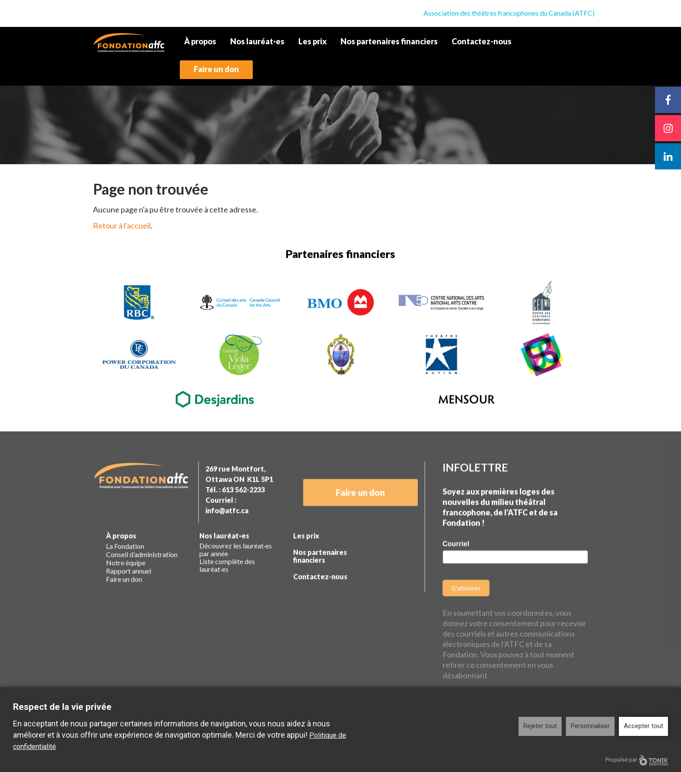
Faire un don (216, 69)
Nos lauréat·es (257, 41)
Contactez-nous (482, 41)
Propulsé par (636, 760)
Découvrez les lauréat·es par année (235, 565)
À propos (200, 41)
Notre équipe (125, 578)
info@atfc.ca (226, 526)
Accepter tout (643, 726)
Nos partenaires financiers (389, 41)
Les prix (312, 41)
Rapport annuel (128, 586)
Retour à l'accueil (122, 225)
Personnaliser (590, 726)
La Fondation (125, 562)
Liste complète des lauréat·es (227, 581)
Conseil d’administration (142, 570)
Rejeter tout (540, 726)
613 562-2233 (243, 505)
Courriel (456, 559)
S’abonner (466, 603)
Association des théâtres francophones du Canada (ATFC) (509, 13)
